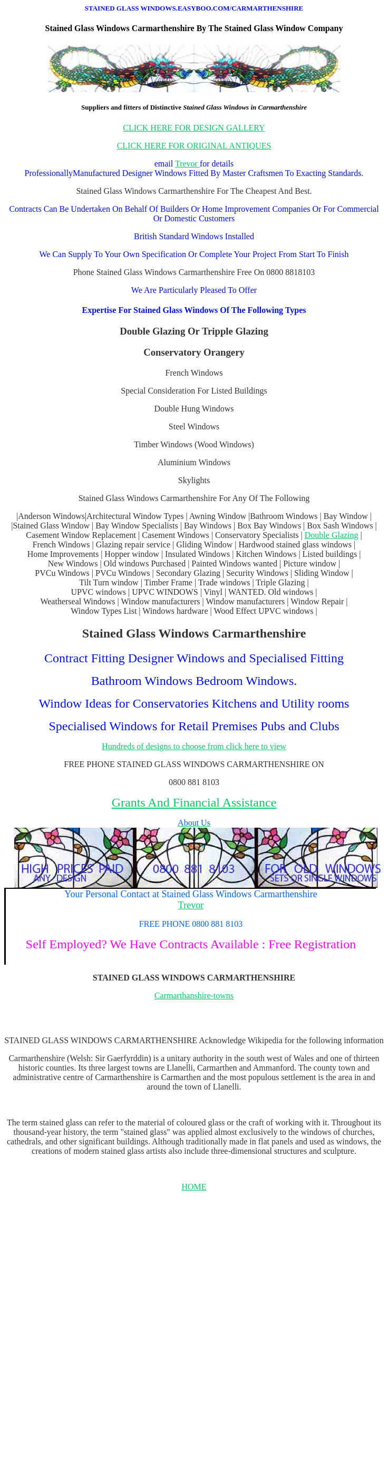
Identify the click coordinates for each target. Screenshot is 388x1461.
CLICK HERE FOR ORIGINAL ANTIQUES (194, 145)
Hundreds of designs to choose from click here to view (194, 746)
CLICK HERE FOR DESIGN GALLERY (194, 127)
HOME (193, 1186)
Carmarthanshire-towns (194, 995)
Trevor (187, 163)
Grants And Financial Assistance (194, 802)
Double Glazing (331, 535)
